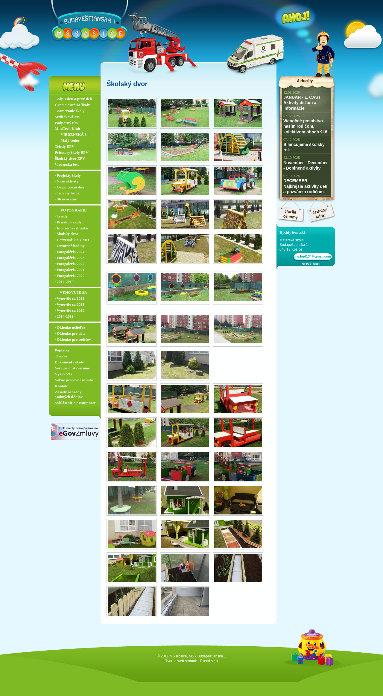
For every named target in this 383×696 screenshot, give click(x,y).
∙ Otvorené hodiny (70, 245)
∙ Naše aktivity (66, 181)
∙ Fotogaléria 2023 (69, 257)
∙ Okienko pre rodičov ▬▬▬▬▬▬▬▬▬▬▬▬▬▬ (76, 342)
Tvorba (170, 661)
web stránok (187, 661)
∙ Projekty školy (68, 175)
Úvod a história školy (72, 105)
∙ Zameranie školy (69, 111)
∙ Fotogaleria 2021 (69, 269)
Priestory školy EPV (72, 152)
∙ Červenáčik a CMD (72, 239)
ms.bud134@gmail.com (312, 256)
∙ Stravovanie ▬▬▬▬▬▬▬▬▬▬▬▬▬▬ (76, 201)
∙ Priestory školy (68, 222)
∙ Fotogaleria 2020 (69, 275)
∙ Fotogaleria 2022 (69, 263)
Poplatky (62, 350)
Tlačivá (61, 356)
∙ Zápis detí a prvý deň (73, 99)
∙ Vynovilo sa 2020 (69, 310)
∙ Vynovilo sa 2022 (69, 298)
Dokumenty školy (69, 362)
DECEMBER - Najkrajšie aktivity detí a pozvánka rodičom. (305, 186)
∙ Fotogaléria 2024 (69, 251)
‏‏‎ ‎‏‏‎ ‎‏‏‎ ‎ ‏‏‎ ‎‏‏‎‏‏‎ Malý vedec (67, 140)
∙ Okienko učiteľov (70, 327)
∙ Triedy (61, 216)
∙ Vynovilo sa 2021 (69, 304)
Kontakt (62, 386)
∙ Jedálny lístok (67, 193)
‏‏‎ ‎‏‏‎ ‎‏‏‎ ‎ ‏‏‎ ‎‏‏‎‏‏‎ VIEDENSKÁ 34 (72, 134)
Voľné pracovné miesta (74, 380)
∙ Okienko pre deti (70, 333)
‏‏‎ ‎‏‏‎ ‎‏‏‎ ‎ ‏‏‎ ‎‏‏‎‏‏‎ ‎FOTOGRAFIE (71, 210)
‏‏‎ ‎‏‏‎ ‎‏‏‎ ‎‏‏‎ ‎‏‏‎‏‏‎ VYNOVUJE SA (71, 292)
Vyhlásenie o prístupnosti (76, 402)
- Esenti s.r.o (208, 661)
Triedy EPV (65, 146)
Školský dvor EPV (70, 158)
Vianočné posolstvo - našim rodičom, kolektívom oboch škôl (306, 126)
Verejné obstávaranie (72, 368)
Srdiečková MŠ (67, 117)
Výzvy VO (63, 374)
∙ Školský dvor (66, 234)
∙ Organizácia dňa (69, 187)
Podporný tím (66, 123)
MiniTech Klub (67, 128)
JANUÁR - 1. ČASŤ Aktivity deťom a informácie (301, 102)
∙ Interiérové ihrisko (71, 228)
